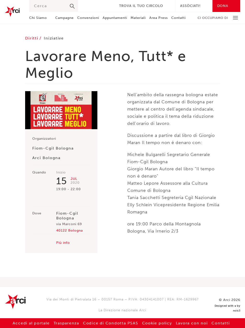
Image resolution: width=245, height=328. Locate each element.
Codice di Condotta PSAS (110, 323)
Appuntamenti (115, 18)
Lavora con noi (193, 323)
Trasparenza (65, 323)
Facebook (86, 6)
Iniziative (54, 38)
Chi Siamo (38, 18)
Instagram (100, 6)
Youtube (107, 6)
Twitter (93, 6)
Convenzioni (88, 18)
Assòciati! (190, 6)
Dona (222, 6)
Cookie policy (157, 323)
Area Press (158, 18)
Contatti (178, 18)
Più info (63, 243)
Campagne (64, 18)
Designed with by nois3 (225, 305)
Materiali (138, 18)
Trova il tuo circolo (141, 6)
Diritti (32, 38)
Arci (12, 11)
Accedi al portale (29, 323)
